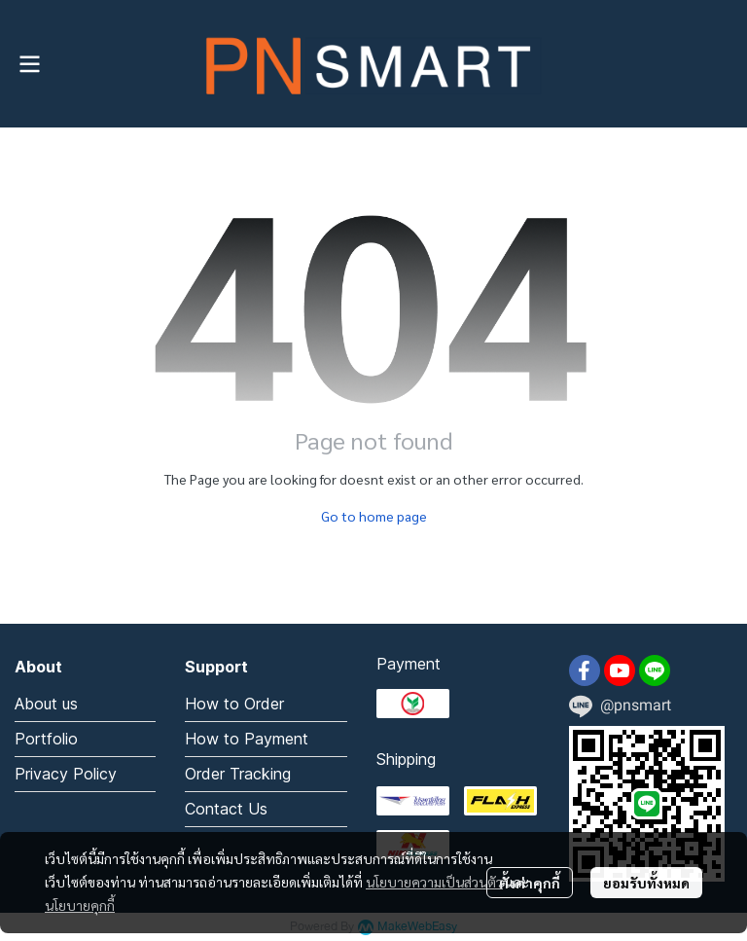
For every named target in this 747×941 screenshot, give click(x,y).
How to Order (234, 703)
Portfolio (46, 738)
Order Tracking (238, 773)
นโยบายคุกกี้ (80, 905)
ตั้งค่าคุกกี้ (529, 882)
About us (46, 703)
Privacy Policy (66, 773)
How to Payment (246, 738)
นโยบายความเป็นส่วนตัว (434, 881)
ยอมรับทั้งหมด (646, 882)
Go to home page (374, 516)
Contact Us (226, 808)
